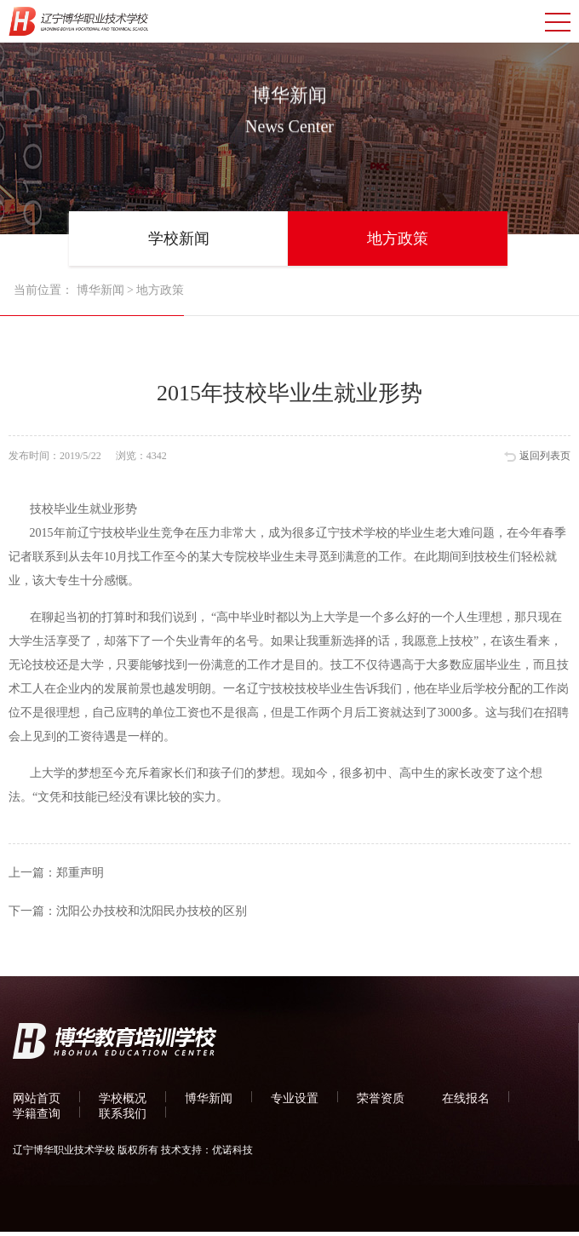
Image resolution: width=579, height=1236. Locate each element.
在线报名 (466, 1098)
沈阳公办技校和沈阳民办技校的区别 (151, 911)
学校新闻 (178, 238)
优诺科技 (232, 1150)
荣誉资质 (380, 1098)
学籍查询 (36, 1113)
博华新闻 (100, 290)
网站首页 (36, 1098)
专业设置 (294, 1098)
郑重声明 (80, 872)
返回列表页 (544, 456)
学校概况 (122, 1098)
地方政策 (397, 238)
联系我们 (122, 1113)
